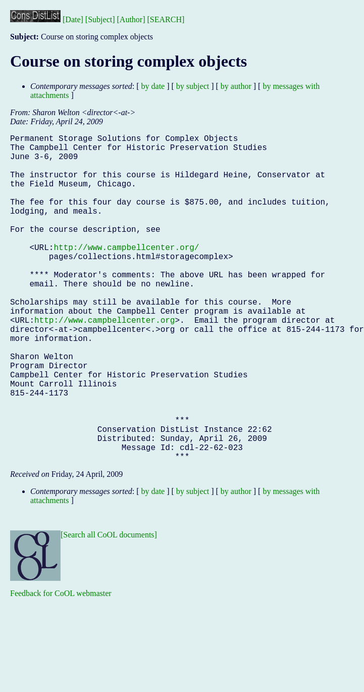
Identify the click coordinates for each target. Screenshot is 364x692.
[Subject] (100, 19)
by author (236, 86)
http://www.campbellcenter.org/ (126, 273)
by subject (192, 86)
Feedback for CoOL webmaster (61, 666)
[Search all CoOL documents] (109, 607)
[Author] (131, 19)
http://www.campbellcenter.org (104, 362)
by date (153, 86)
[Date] (73, 19)
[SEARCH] (166, 19)
